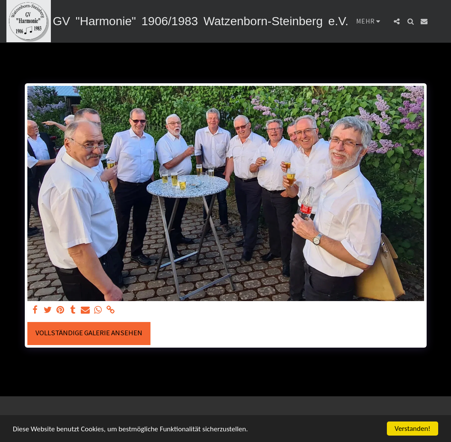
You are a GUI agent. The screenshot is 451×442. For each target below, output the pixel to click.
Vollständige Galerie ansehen (88, 332)
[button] (396, 21)
